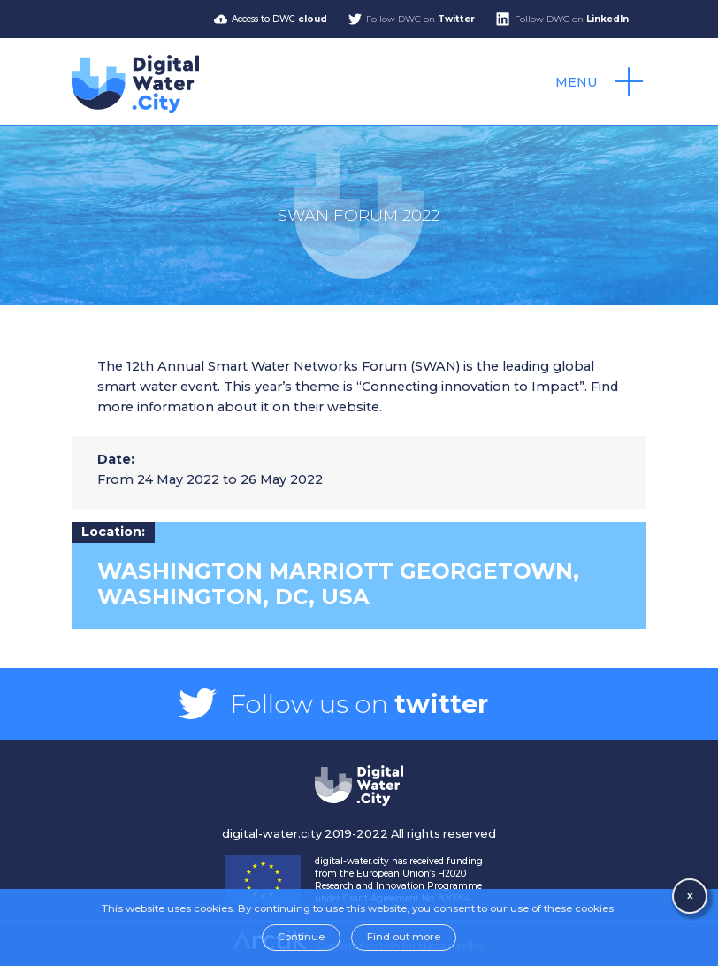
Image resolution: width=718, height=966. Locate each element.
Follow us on (359, 703)
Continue (301, 937)
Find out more (403, 937)
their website (336, 407)
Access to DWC (279, 19)
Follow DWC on (420, 19)
